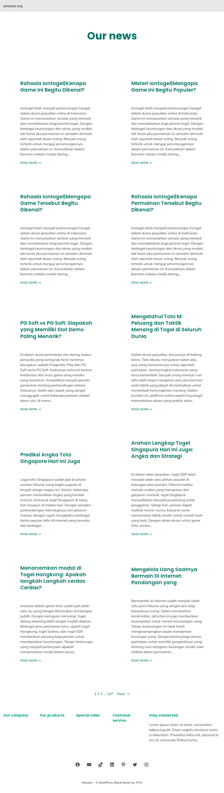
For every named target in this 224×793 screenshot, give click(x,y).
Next (123, 693)
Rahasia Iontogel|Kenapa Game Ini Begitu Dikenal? (53, 86)
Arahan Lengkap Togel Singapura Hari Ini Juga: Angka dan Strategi (162, 449)
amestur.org (12, 6)
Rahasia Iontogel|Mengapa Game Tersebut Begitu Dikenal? (55, 203)
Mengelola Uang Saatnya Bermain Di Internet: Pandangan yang (164, 576)
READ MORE (30, 163)
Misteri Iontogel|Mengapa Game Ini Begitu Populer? (164, 86)
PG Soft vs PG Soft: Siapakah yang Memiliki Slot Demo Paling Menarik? (56, 329)
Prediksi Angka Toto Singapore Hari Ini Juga (50, 458)
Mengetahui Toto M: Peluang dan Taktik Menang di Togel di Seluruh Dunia (166, 326)
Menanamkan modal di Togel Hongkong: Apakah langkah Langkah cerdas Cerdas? (53, 578)
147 (110, 694)
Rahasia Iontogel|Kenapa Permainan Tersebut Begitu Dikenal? (166, 203)
